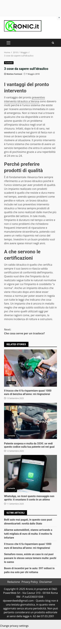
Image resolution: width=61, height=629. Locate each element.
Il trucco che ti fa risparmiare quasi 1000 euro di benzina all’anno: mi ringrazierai (30, 368)
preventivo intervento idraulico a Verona (24, 99)
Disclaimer (45, 582)
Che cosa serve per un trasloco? (30, 331)
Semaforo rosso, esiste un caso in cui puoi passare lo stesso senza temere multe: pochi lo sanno (30, 558)
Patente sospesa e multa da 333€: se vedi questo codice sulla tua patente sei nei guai (30, 421)
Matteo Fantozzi (14, 74)
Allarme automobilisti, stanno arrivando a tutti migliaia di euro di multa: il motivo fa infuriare (28, 533)
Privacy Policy (29, 582)
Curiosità (9, 63)
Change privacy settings (14, 626)
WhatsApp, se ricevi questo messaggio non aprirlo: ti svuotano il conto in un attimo (30, 473)
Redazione (13, 582)
